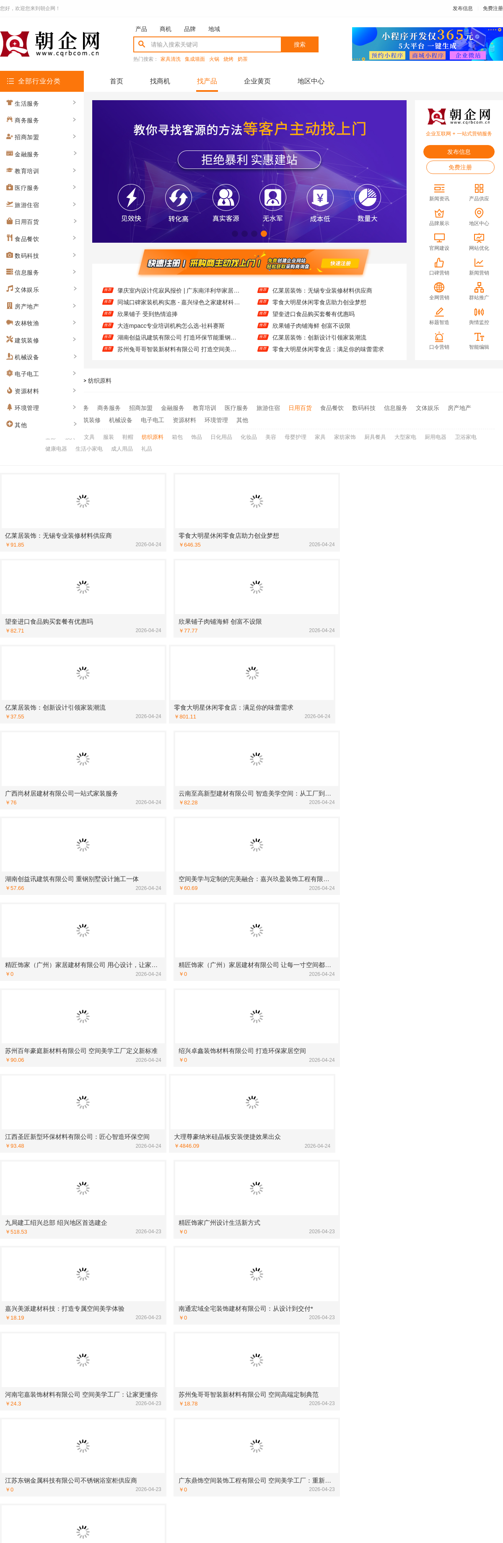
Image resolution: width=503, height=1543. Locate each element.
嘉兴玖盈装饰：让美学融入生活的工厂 (87, 1304)
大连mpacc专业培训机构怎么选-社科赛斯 (171, 325)
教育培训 (204, 408)
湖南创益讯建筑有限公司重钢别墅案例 (422, 1195)
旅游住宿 (268, 408)
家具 (320, 435)
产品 (141, 29)
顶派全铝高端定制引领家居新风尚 (249, 1182)
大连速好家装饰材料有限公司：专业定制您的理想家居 (434, 1134)
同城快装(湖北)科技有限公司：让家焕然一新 (95, 1255)
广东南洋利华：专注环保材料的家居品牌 (90, 1195)
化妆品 (249, 435)
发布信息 (463, 8)
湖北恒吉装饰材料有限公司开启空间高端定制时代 (266, 1316)
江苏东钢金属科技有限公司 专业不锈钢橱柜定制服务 (98, 1280)
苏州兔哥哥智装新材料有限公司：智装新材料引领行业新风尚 (266, 1049)
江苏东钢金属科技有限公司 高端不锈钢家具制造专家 (434, 1268)
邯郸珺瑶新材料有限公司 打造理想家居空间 (261, 1012)
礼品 (146, 445)
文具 (89, 435)
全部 (51, 408)
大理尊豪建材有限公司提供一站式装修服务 (428, 1255)
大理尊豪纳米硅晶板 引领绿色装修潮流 (255, 1061)
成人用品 (122, 445)
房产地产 (459, 408)
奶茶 (243, 59)
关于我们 (114, 1443)
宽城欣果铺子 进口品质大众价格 (79, 1328)
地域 (214, 29)
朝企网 (48, 380)
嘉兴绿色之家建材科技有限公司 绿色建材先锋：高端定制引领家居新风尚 (434, 1280)
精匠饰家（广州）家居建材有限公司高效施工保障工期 (98, 1110)
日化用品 (221, 435)
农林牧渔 (57, 419)
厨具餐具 (375, 435)
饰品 (196, 435)
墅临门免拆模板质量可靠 (69, 1340)
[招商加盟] (357, 988)
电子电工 (152, 419)
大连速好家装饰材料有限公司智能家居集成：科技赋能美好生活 (266, 1304)
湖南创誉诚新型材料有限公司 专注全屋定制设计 (434, 1061)
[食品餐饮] (357, 1292)
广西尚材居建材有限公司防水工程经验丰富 (93, 1316)
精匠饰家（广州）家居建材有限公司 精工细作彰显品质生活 (98, 1207)
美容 (270, 435)
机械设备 (120, 419)
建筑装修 (89, 419)
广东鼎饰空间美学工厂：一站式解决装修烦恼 (263, 1243)
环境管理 (216, 419)
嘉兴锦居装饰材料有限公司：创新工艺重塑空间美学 (98, 1158)
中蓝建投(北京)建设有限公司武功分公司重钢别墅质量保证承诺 (434, 1340)
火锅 (214, 59)
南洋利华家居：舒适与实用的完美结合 (422, 1146)
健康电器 (56, 445)
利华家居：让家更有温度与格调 (414, 1170)
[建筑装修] (21, 988)
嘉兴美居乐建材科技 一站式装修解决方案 (426, 1231)
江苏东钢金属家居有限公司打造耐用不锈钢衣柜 (434, 1024)
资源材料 (184, 419)
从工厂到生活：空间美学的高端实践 (84, 1146)
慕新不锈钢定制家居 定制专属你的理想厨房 (261, 1231)
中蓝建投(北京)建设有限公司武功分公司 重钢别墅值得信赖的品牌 (98, 1097)
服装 (108, 435)
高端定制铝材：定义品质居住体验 (81, 1037)
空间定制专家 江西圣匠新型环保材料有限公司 (96, 1243)
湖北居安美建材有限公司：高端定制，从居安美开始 (266, 1292)
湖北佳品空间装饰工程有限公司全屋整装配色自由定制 (98, 1268)
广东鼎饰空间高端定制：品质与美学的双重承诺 (266, 1255)
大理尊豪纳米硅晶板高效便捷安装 (249, 1085)
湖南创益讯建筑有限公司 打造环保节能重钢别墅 (179, 337)
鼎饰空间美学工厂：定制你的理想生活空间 (260, 1340)
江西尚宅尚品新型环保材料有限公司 (420, 1073)
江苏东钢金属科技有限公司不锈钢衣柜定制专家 (98, 1353)
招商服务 (183, 1443)
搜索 (300, 44)
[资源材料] (21, 1110)
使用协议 (217, 1443)
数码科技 (364, 408)
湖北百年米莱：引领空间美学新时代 (420, 1219)
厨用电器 (435, 435)
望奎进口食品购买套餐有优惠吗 (313, 314)
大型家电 (405, 435)
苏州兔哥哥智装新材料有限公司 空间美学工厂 (96, 1134)
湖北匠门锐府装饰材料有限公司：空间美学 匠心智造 (98, 1170)
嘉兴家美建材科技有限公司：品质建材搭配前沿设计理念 (98, 1049)
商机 (165, 29)
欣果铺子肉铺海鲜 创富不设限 (311, 325)
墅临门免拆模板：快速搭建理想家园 (420, 1037)
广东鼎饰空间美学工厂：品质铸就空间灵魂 (93, 1219)
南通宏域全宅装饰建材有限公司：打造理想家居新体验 (434, 1097)
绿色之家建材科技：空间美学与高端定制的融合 (434, 1304)
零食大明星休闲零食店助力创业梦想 (319, 302)
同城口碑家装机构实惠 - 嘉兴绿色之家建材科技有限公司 (179, 302)
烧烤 (228, 59)
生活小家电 (89, 445)
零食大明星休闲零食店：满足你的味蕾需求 (328, 349)
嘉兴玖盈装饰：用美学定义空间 (414, 1316)
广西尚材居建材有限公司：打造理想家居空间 (431, 1085)
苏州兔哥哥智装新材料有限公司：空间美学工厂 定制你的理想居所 (434, 1353)
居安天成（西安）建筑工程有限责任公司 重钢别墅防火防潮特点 (266, 1365)
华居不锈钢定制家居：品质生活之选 (420, 1122)
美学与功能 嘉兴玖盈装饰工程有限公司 (423, 1158)
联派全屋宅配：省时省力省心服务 (249, 1134)
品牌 (190, 29)
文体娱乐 (427, 408)
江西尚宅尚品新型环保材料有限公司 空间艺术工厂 (434, 1328)
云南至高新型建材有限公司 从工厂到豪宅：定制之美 (98, 1085)
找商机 (160, 81)
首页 (116, 81)
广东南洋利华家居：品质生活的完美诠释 (90, 1061)
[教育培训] (21, 1000)
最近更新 (286, 1443)
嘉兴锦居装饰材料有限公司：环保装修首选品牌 (98, 1365)
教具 (70, 435)
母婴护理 (295, 435)
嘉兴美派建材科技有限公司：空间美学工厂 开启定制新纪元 (266, 1122)
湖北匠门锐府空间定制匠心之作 (246, 1219)
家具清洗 (171, 59)
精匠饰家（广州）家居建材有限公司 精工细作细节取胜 (434, 1207)
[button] (235, 234)
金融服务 (172, 408)
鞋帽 (127, 435)
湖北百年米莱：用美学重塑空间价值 (84, 1231)
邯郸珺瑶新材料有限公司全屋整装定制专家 (260, 1328)
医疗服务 (236, 408)
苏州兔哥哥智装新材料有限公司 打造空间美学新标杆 (179, 349)
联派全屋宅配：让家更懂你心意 (414, 1110)
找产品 (207, 81)
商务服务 (109, 408)
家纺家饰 (345, 435)
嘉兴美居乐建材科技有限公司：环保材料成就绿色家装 (434, 1012)
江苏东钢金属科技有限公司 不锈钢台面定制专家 (434, 1365)
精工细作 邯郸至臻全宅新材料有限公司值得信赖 (434, 1182)
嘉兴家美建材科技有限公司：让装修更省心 (428, 1377)
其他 (242, 419)
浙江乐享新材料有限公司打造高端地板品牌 (93, 1182)
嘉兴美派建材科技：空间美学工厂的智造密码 (96, 1292)
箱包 (177, 435)
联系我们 (148, 1443)
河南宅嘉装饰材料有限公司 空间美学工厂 (258, 1073)
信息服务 (395, 408)
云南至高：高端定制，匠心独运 (246, 1353)
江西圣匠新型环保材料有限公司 (78, 1073)
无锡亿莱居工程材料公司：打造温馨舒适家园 (431, 1243)
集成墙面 (195, 59)
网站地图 (320, 1443)
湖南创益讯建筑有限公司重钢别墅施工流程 (260, 1207)
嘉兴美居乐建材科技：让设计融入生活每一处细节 (266, 1158)
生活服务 (77, 408)
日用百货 (300, 408)
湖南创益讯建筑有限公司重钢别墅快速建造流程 (266, 1268)
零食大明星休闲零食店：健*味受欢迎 (421, 1292)
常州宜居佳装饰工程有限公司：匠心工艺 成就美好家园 (266, 1024)
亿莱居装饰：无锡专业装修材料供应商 (322, 290)
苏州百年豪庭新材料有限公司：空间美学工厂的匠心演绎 (266, 1146)
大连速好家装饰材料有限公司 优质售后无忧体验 (98, 1122)
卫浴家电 (466, 435)
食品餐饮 (332, 408)
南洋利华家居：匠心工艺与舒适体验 (420, 1049)
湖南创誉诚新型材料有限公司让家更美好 (90, 1024)
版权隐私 (251, 1443)
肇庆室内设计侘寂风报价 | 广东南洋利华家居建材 (179, 290)
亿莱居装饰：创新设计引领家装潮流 (319, 337)
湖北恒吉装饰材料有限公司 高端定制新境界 (261, 1110)
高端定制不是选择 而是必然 (73, 1012)
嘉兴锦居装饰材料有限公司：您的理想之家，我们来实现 (98, 1377)
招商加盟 (141, 408)
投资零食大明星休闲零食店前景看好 (252, 1377)
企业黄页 (257, 81)
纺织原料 (99, 380)
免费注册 (493, 8)
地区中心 (311, 81)
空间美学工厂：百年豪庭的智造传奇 (252, 1097)
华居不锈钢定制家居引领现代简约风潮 (255, 1195)
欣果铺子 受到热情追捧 (147, 314)
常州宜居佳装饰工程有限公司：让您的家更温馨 (266, 1037)
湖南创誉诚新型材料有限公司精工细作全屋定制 (266, 1280)
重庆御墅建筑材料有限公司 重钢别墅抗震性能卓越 (266, 1170)
